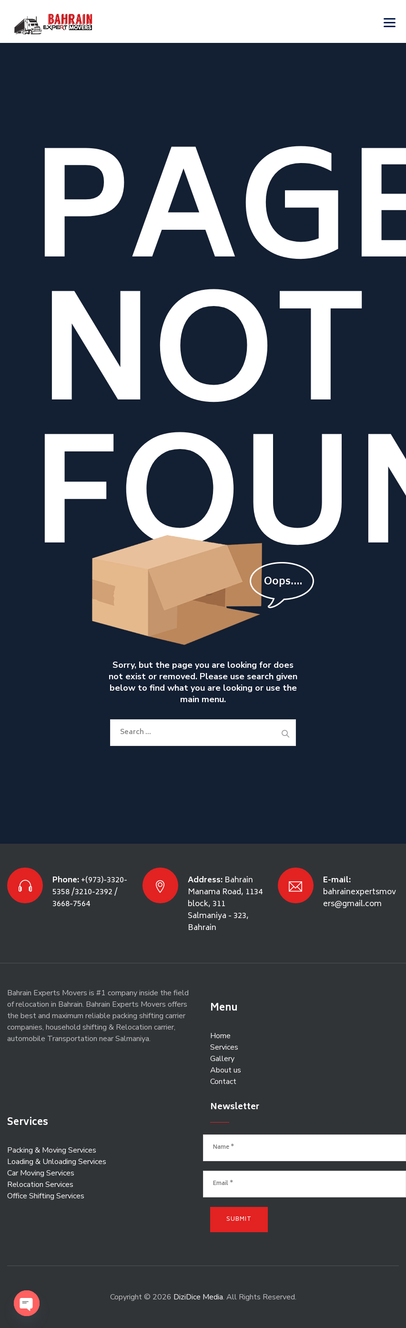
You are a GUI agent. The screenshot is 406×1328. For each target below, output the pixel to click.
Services (224, 1047)
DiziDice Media (198, 1297)
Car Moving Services (40, 1173)
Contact (223, 1081)
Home (220, 1036)
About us (225, 1070)
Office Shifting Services (45, 1196)
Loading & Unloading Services (56, 1161)
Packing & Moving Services (51, 1150)
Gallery (222, 1058)
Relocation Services (40, 1184)
